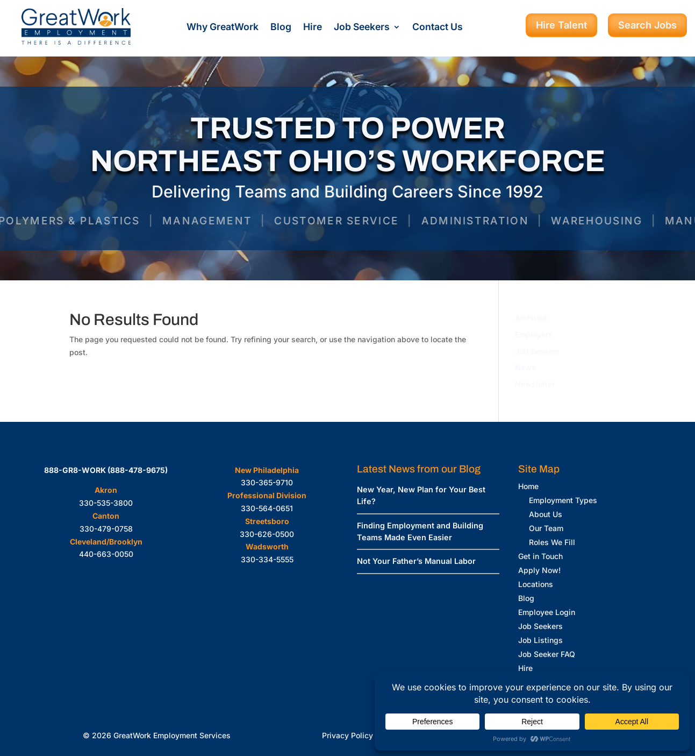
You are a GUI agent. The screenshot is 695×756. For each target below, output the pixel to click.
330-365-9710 (267, 482)
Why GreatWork (223, 27)
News (525, 367)
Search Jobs (647, 25)
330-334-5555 (267, 559)
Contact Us (437, 27)
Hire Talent (561, 25)
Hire (312, 27)
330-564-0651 (267, 508)
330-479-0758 (106, 528)
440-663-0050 (106, 554)
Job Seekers (362, 27)
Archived (531, 317)
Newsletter (535, 383)
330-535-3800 (106, 502)
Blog (280, 27)
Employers (534, 334)
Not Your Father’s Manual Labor (416, 561)
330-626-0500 (267, 534)
